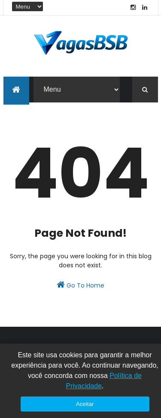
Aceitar (85, 404)
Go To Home (80, 285)
